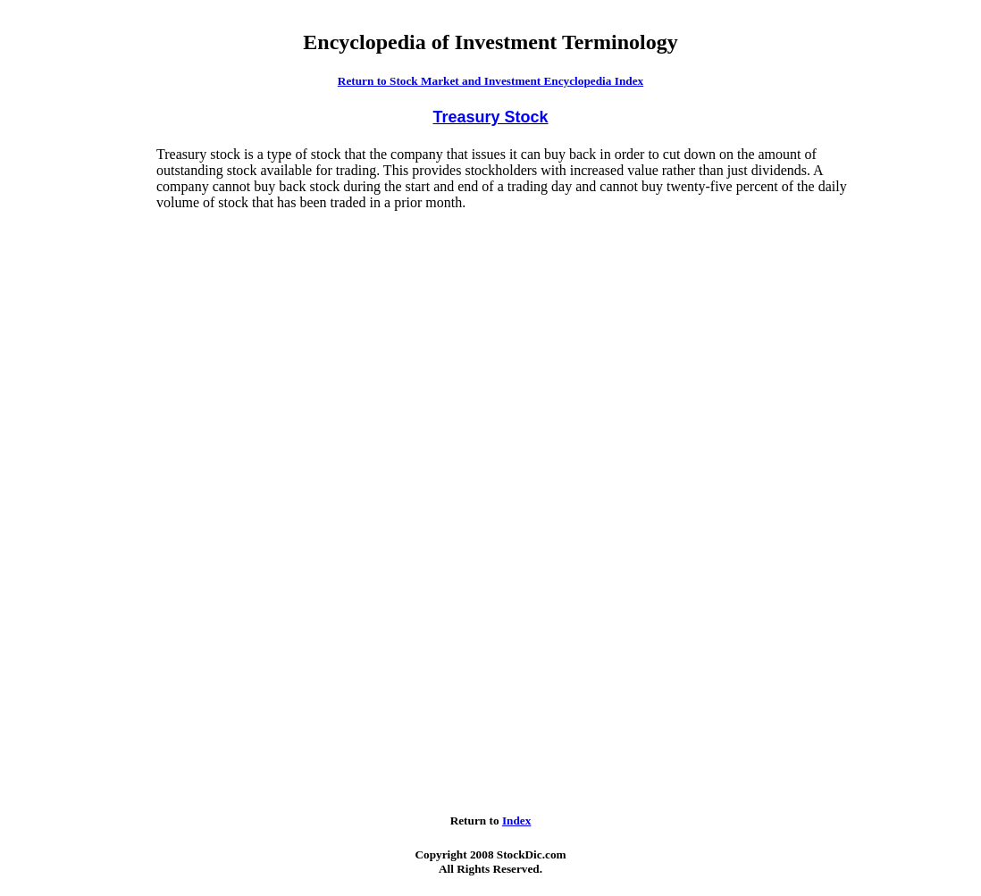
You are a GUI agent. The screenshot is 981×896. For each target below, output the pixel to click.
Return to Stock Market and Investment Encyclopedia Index (490, 81)
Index (516, 820)
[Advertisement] (81, 414)
